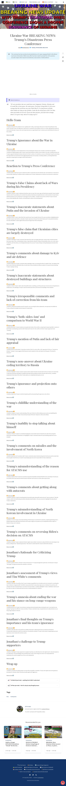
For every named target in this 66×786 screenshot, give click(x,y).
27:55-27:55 (10, 669)
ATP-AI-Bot (28, 706)
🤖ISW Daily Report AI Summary (31, 767)
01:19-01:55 (10, 171)
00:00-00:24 (10, 125)
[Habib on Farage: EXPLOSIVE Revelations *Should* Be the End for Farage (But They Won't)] (13, 747)
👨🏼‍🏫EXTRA (15, 2)
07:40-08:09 (10, 261)
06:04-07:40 (10, 238)
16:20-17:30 (10, 432)
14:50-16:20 (10, 411)
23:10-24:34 (10, 581)
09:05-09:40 (10, 304)
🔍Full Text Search (22, 765)
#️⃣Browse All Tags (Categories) (41, 765)
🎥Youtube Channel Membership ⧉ (40, 771)
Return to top (10, 135)
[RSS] (36, 775)
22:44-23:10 (10, 561)
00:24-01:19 (10, 149)
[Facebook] (63, 61)
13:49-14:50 (10, 392)
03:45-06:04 (10, 215)
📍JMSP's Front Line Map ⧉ (24, 771)
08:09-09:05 (10, 284)
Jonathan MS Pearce (45, 709)
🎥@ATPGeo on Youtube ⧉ (47, 769)
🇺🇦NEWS (8, 2)
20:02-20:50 (10, 495)
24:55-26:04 (10, 628)
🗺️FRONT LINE (23, 2)
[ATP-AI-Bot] (20, 709)
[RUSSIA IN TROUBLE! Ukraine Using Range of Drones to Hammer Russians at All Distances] (33, 747)
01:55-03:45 (10, 191)
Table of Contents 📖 (15, 100)
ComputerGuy (41, 777)
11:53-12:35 (10, 347)
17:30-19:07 (10, 454)
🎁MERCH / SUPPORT (47, 2)
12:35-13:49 (10, 370)
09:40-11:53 (10, 325)
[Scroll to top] (63, 53)
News (19, 47)
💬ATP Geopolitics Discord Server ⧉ (32, 769)
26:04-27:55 (10, 650)
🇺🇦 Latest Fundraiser (17, 767)
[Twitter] (63, 57)
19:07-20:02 (10, 475)
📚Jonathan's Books (17, 769)
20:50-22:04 (10, 518)
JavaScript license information (33, 780)
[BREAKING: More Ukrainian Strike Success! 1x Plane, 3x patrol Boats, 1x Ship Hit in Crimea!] (53, 747)
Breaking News (25, 47)
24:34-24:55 (10, 605)
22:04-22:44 (10, 540)
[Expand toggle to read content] (57, 680)
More (57, 2)
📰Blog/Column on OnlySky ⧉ (46, 767)
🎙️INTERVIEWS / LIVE (34, 2)
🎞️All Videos (30, 765)
